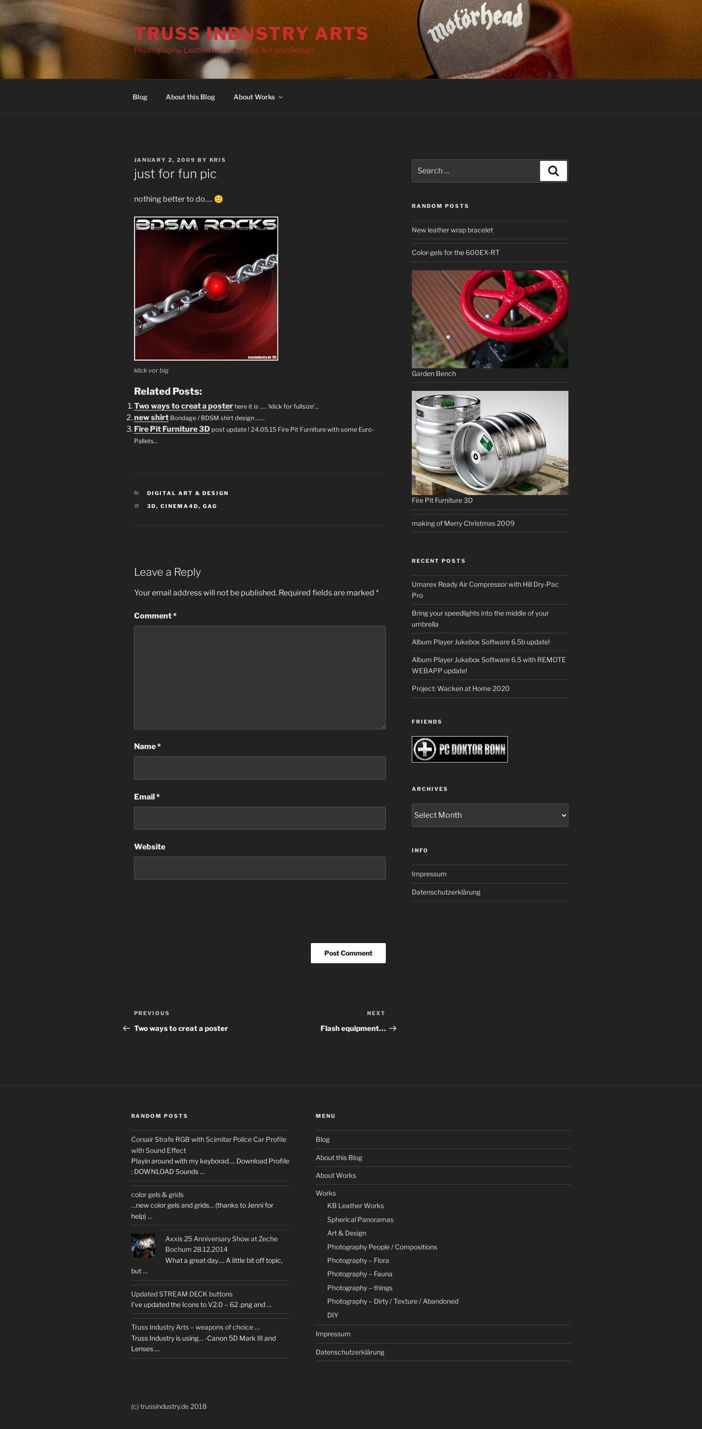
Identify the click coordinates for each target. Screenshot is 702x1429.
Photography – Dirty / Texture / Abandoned (392, 1301)
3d (151, 506)
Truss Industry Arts (252, 33)
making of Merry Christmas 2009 (463, 523)
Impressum (429, 874)
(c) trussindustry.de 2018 (169, 1406)
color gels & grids (157, 1194)
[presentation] (207, 914)
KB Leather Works (355, 1205)
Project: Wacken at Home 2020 (461, 688)
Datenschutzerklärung (446, 892)
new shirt (151, 417)
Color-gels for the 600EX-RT (456, 252)
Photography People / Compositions (382, 1247)
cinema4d (179, 506)
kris (218, 160)
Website (149, 846)
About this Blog (190, 97)
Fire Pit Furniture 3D (172, 429)
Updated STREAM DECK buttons (182, 1294)
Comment (155, 615)
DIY (332, 1315)
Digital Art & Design (188, 493)
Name (147, 746)
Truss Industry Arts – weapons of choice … (195, 1327)
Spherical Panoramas (360, 1219)
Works (326, 1193)
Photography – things (360, 1288)
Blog (140, 97)
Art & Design (346, 1233)
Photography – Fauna (360, 1274)
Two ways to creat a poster (183, 406)
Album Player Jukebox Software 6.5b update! (481, 642)
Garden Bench (434, 373)
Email (147, 796)
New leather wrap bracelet (452, 230)
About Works (259, 97)
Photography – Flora (358, 1260)
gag (210, 506)
